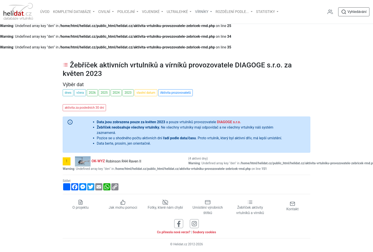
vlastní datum (146, 92)
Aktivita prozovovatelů (175, 92)
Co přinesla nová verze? (173, 232)
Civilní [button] (104, 12)
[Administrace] (332, 11)
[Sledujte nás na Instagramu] (194, 223)
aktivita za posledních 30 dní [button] (84, 107)
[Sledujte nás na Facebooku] (178, 223)
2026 (92, 92)
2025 (104, 92)
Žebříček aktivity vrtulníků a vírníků (250, 207)
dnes (68, 92)
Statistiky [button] (266, 12)
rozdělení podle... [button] (233, 12)
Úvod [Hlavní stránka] (45, 12)
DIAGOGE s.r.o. (229, 122)
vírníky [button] (202, 12)
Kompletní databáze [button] (72, 12)
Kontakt (292, 206)
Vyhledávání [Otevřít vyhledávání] (354, 12)
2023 (127, 92)
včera (80, 92)
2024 (116, 92)
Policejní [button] (126, 12)
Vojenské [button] (151, 12)
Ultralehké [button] (178, 12)
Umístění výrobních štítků (208, 207)
